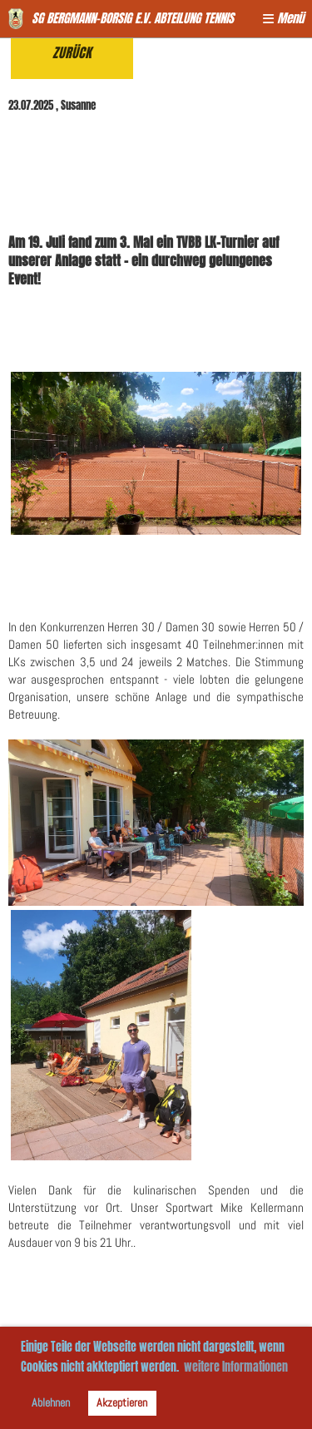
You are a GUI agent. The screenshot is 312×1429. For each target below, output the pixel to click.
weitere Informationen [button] (236, 1367)
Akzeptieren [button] (122, 1403)
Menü (283, 18)
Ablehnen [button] (51, 1403)
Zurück (72, 52)
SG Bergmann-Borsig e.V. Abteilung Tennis (133, 18)
